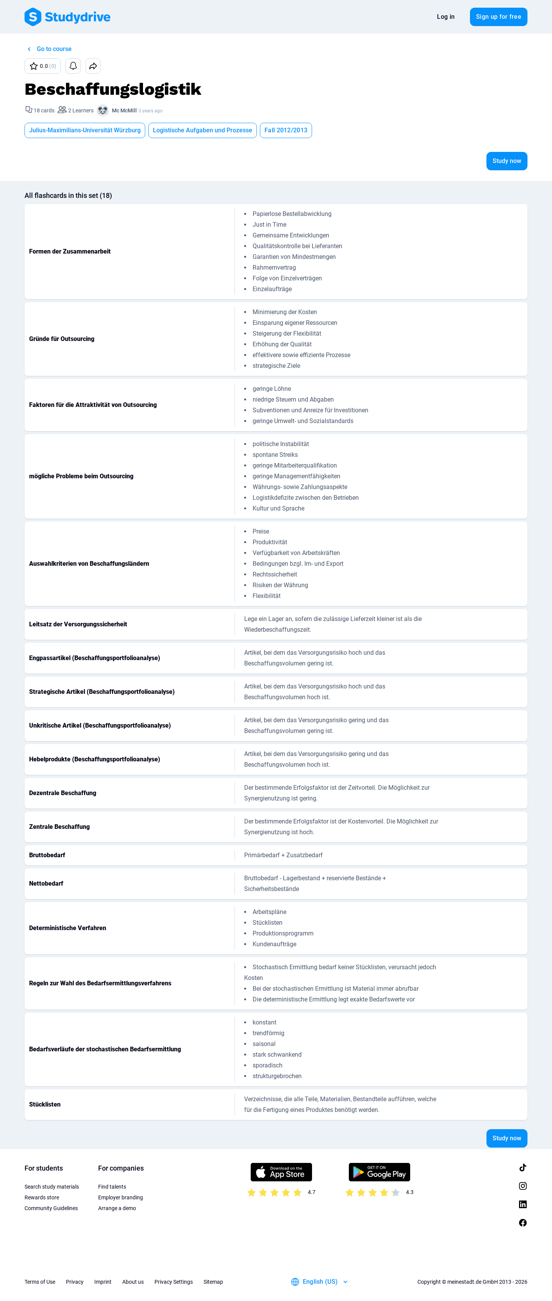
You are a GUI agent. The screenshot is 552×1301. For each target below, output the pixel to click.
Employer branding (120, 1197)
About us (133, 1282)
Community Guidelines (51, 1208)
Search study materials (52, 1187)
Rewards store (42, 1197)
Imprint (103, 1282)
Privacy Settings (173, 1282)
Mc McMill (124, 110)
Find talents (112, 1187)
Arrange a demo (117, 1208)
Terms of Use (40, 1282)
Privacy (75, 1282)
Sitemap (213, 1282)
